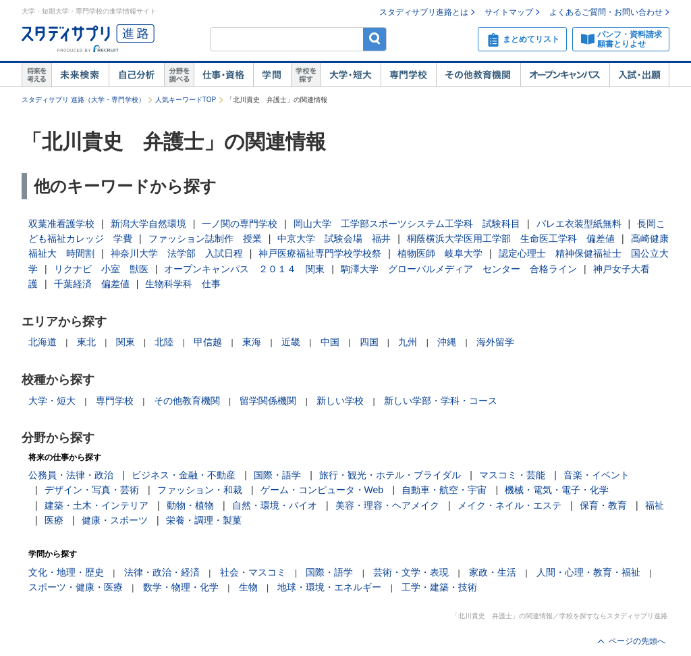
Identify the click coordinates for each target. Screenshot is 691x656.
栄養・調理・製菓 (204, 520)
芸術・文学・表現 (411, 572)
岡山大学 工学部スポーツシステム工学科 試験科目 (407, 223)
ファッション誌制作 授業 (205, 238)
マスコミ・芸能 (512, 475)
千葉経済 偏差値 (92, 283)
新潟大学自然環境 (148, 223)
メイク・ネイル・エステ (509, 505)
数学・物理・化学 (181, 587)
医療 (54, 520)
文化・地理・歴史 (66, 572)
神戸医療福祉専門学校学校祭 (319, 253)
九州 (407, 341)
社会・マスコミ (253, 572)
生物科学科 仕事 (183, 283)
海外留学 (495, 341)
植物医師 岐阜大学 (439, 253)
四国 (369, 341)
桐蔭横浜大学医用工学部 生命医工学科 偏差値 (511, 238)
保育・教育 (603, 505)
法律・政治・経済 (162, 572)
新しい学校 (340, 400)
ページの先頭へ (637, 641)
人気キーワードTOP (185, 99)
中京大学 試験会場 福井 (334, 238)
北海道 (42, 341)
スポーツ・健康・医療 (75, 587)
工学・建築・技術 (439, 587)
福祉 (654, 505)
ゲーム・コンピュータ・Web (322, 489)
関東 (125, 341)
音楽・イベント (596, 475)
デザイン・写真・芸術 (92, 489)
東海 (251, 341)
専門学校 (408, 75)
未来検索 (80, 75)
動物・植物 (190, 505)
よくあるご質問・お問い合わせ (606, 12)
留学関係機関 (268, 400)
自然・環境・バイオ (274, 505)
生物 (248, 587)
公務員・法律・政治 (70, 475)
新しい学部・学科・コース (440, 400)
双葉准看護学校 (61, 223)
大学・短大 (351, 75)
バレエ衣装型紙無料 (578, 223)
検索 (375, 39)
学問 (272, 75)
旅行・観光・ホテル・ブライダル (390, 475)
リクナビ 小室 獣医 (101, 268)
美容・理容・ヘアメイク (387, 505)
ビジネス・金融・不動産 (184, 475)
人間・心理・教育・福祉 (588, 572)
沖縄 (446, 341)
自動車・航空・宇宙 (444, 489)
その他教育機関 (478, 75)
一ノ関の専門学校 (239, 223)
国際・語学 (277, 475)
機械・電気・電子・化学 (557, 489)
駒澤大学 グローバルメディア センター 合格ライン (459, 268)
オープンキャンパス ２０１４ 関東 (244, 268)
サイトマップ (509, 12)
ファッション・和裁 (199, 489)
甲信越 (208, 341)
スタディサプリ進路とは (423, 12)
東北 (86, 341)
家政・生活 (492, 572)
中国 (330, 341)
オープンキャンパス (564, 75)
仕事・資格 (223, 75)
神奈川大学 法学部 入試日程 (177, 253)
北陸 (164, 341)
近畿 (290, 341)
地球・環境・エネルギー (329, 587)
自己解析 (136, 75)
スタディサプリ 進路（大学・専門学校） (83, 99)
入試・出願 (639, 75)
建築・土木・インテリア (96, 505)
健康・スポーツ (115, 520)
